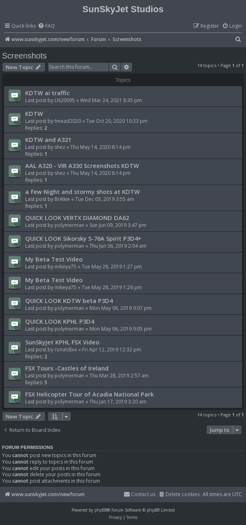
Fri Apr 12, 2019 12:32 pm (111, 349)
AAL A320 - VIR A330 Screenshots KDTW (82, 165)
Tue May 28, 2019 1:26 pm (112, 287)
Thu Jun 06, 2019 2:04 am (117, 245)
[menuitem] (46, 26)
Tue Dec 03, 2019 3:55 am (104, 199)
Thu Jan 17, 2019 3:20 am (117, 401)
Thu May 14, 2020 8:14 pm (100, 147)
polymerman (69, 225)
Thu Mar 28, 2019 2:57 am (119, 375)
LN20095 (64, 100)
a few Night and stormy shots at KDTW (82, 191)
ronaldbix (65, 349)
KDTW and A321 (48, 139)
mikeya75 (65, 266)
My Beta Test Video (54, 259)
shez (59, 147)
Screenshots (24, 55)
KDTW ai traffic (47, 93)
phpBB (100, 510)
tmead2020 (67, 121)
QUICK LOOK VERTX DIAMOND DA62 (77, 217)
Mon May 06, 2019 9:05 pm (120, 328)
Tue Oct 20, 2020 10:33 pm (117, 121)
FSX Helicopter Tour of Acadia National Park (89, 394)
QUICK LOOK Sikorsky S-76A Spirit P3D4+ (83, 238)
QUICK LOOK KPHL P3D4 (59, 321)
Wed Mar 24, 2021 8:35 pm (111, 100)
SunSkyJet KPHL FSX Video (62, 342)
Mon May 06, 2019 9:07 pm (120, 308)
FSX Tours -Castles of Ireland (67, 368)
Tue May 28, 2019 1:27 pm (112, 266)
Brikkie (62, 199)
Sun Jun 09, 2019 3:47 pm (117, 225)
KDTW (34, 113)
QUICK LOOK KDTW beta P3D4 (69, 300)
